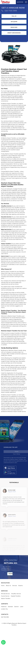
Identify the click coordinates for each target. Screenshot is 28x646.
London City (4, 609)
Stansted (10, 606)
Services (14, 585)
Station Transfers (5, 598)
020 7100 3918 (11, 11)
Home (2, 585)
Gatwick (16, 606)
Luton (21, 606)
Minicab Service (5, 593)
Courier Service (5, 596)
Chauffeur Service (16, 593)
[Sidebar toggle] (26, 2)
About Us (8, 585)
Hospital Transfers (16, 596)
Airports (20, 585)
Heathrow (3, 606)
